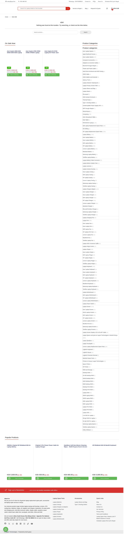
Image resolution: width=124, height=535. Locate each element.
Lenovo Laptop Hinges (89, 260)
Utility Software (87, 430)
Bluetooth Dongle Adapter (89, 65)
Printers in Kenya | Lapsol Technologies (93, 361)
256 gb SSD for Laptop (89, 418)
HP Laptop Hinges (87, 257)
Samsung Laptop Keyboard (90, 286)
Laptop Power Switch (88, 303)
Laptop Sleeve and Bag (89, 88)
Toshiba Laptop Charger (89, 214)
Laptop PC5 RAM (87, 409)
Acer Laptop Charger (88, 192)
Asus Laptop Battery (88, 140)
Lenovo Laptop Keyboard (89, 280)
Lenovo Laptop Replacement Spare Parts (94, 346)
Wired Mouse (86, 111)
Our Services (99, 509)
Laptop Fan (86, 220)
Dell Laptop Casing (88, 174)
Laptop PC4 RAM (87, 406)
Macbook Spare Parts (88, 358)
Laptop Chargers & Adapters (60, 507)
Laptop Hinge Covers (88, 246)
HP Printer (85, 367)
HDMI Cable (86, 74)
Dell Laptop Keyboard (88, 275)
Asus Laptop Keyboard (89, 272)
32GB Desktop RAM (88, 378)
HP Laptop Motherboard (89, 298)
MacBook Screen (87, 323)
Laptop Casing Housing (89, 169)
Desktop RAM (86, 372)
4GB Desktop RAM (88, 381)
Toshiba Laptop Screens (89, 329)
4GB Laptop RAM (87, 401)
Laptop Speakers (87, 340)
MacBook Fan (86, 237)
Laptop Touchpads (87, 343)
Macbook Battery (87, 151)
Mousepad (85, 94)
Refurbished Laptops (88, 122)
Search (85, 32)
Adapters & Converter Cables (90, 63)
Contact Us (87, 1)
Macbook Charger (87, 206)
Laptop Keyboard (87, 266)
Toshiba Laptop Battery (89, 157)
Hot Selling (86, 128)
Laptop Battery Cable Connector (91, 160)
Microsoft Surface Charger (90, 209)
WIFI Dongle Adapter (88, 108)
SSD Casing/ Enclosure (89, 97)
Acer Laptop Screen (88, 309)
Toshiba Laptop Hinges (89, 263)
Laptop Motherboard (88, 292)
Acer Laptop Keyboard (89, 269)
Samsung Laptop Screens (89, 326)
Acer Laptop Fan (87, 223)
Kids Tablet (86, 120)
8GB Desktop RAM (88, 384)
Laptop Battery (86, 134)
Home (6, 17)
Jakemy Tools (86, 80)
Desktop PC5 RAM (88, 389)
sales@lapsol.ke (10, 1)
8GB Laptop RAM (87, 404)
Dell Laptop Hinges (88, 255)
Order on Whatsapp (14, 74)
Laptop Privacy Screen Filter (90, 85)
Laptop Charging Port (88, 217)
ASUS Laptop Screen (88, 312)
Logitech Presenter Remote (90, 355)
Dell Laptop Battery (88, 143)
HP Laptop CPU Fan (88, 232)
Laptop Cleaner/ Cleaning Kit (90, 82)
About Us (100, 1)
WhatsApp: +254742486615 (76, 1)
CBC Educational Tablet (89, 117)
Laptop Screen (86, 306)
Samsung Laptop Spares (89, 424)
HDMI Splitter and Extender (90, 77)
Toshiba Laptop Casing (89, 186)
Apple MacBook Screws (89, 54)
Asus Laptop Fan (87, 226)
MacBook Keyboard (88, 283)
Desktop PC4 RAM (88, 387)
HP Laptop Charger (88, 200)
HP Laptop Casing (87, 177)
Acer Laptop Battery (88, 137)
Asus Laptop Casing (88, 171)
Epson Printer (86, 364)
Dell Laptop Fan (87, 229)
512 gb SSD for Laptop (89, 421)
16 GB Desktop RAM (88, 375)
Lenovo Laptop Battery (89, 148)
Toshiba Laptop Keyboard (89, 289)
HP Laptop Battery (87, 146)
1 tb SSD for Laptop (88, 415)
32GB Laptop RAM (88, 398)
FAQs (94, 1)
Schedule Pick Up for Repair (112, 1)
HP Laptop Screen (87, 318)
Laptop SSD (86, 412)
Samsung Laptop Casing (89, 183)
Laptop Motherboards (58, 519)
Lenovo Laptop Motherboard (90, 300)
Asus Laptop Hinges (88, 252)
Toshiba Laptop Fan (88, 240)
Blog (86, 8)
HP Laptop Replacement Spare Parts (92, 131)
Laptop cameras (87, 166)
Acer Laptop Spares (88, 51)
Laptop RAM (86, 392)
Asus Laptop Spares (88, 57)
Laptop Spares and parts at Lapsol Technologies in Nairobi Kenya (100, 335)
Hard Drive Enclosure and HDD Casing (93, 71)
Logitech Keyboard (88, 349)
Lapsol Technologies (11, 532)
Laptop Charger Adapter (89, 189)
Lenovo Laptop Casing (89, 180)
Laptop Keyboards (57, 514)
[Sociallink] (5, 523)
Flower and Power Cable (89, 68)
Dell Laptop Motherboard (89, 295)
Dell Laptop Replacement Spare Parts (93, 125)
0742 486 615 (22, 1)
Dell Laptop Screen (88, 315)
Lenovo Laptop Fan (88, 234)
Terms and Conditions (102, 514)
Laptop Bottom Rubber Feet (90, 163)
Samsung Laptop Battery (89, 154)
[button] (5, 529)
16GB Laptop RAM (88, 395)
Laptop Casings (57, 504)
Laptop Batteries (57, 502)
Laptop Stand (86, 91)
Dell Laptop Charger (88, 197)
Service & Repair (77, 8)
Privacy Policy (100, 511)
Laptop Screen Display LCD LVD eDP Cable (94, 332)
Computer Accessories (89, 60)
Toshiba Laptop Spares (89, 427)
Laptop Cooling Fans (58, 509)
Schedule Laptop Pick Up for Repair (105, 520)
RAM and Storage (87, 369)
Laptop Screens (57, 516)
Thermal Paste (86, 100)
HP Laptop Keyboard (88, 278)
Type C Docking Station (89, 102)
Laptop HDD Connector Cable (91, 243)
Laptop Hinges (86, 249)
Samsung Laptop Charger (89, 212)
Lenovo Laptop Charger (89, 203)
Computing (85, 114)
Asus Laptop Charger (88, 194)
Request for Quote (95, 8)
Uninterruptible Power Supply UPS (92, 105)
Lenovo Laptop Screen (89, 321)
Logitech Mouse (87, 352)
